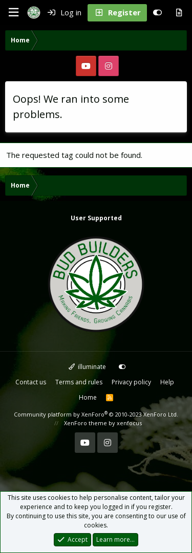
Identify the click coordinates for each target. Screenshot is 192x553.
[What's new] (179, 13)
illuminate (87, 366)
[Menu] (13, 12)
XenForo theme (85, 423)
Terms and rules (78, 382)
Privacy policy (131, 382)
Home (88, 397)
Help (167, 382)
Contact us (30, 382)
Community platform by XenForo (96, 414)
